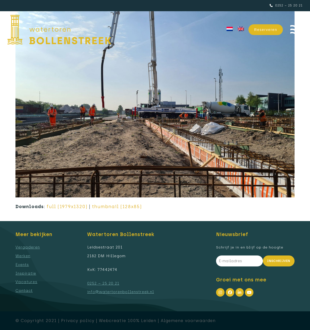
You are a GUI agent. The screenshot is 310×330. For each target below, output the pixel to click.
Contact (24, 290)
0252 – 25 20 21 (289, 5)
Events (22, 264)
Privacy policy (77, 320)
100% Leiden (142, 320)
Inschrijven (278, 261)
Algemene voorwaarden (188, 320)
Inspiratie (25, 273)
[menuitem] (229, 29)
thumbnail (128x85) (117, 206)
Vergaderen (27, 247)
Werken (22, 256)
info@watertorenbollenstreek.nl (120, 292)
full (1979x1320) (67, 206)
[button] (296, 29)
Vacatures (26, 282)
